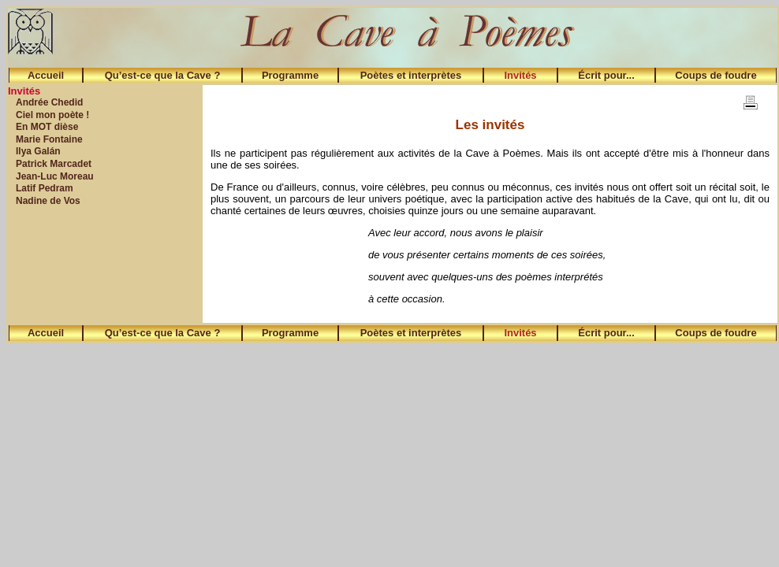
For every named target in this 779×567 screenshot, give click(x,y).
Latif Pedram (44, 188)
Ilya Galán (38, 151)
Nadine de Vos (48, 200)
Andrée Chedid (49, 102)
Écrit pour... (606, 75)
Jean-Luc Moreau (55, 176)
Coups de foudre (715, 75)
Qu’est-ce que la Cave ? (163, 75)
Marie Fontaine (49, 139)
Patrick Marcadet (53, 163)
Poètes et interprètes (411, 75)
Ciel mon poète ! (52, 114)
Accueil (46, 75)
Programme (290, 75)
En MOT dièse (47, 126)
